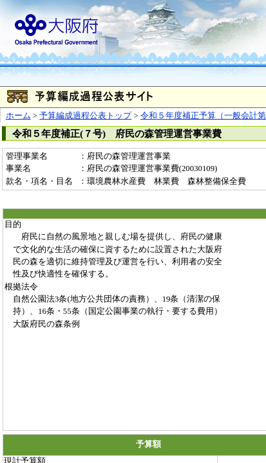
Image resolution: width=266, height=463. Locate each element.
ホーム (18, 115)
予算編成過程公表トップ (85, 115)
